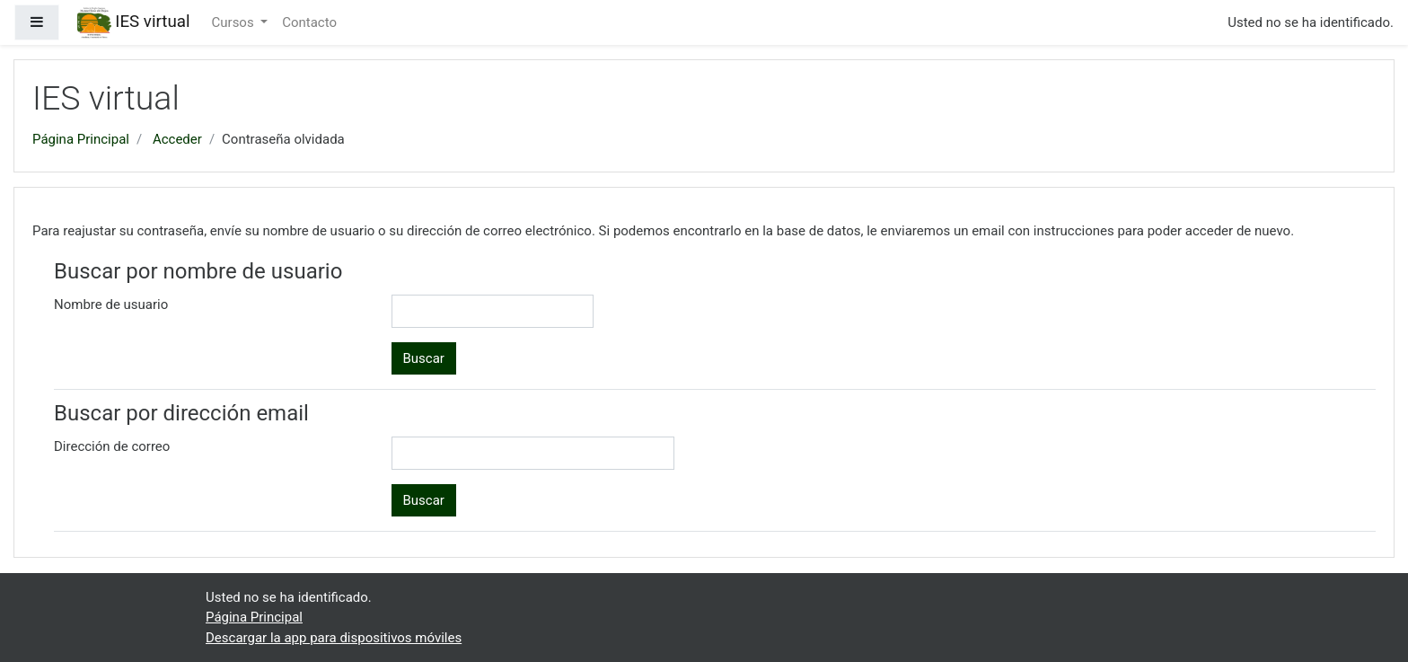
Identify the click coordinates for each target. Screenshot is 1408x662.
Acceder (177, 139)
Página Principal (80, 139)
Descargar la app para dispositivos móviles (334, 638)
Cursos (235, 22)
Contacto (309, 22)
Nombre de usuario (111, 304)
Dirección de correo (112, 446)
